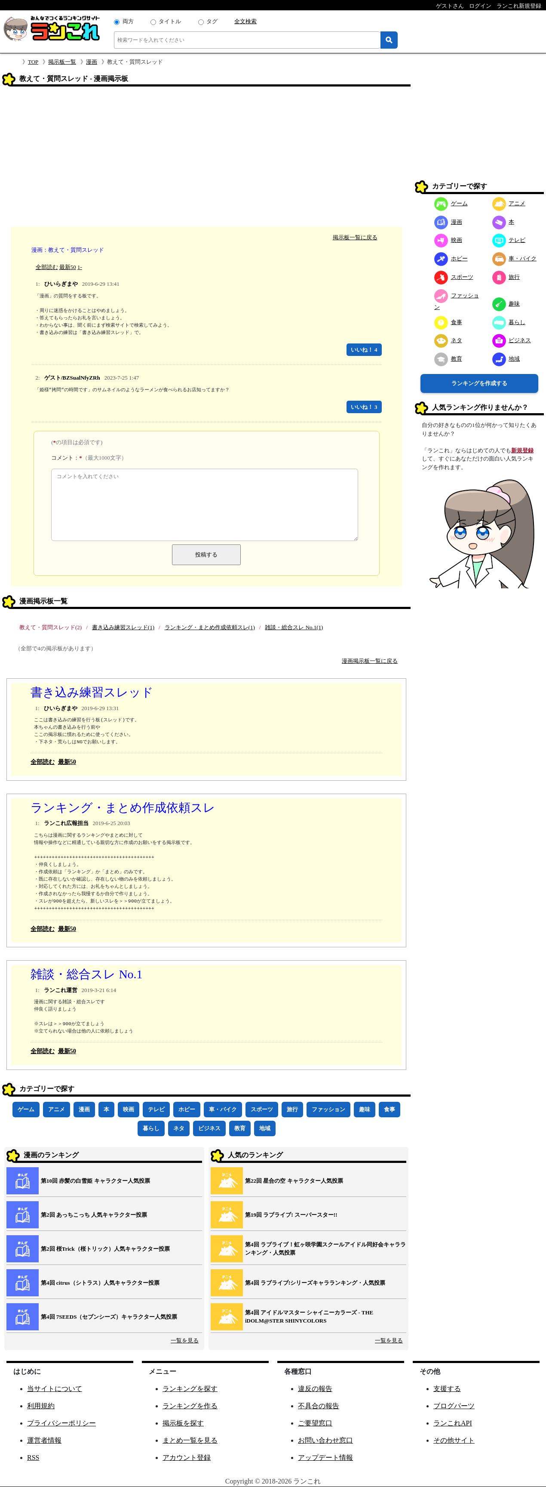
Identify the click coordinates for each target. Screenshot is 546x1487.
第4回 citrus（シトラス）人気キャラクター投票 (100, 1283)
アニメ (56, 1109)
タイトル (170, 21)
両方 (128, 21)
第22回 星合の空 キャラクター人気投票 (294, 1181)
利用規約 (41, 1406)
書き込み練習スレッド (92, 692)
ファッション (328, 1109)
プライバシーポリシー (61, 1423)
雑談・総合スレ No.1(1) (294, 627)
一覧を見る (185, 1340)
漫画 (91, 62)
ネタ (178, 1128)
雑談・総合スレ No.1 (86, 974)
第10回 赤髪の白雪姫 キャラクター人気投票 (95, 1181)
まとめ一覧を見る (190, 1440)
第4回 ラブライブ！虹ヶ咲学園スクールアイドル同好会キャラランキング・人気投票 (325, 1248)
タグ (212, 21)
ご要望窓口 (315, 1423)
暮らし (151, 1128)
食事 (389, 1109)
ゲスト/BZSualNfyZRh (72, 377)
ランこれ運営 (60, 990)
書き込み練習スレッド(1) (123, 627)
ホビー (186, 1109)
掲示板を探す (183, 1423)
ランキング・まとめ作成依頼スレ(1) (210, 627)
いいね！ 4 (364, 349)
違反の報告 (315, 1388)
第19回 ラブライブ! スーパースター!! (291, 1215)
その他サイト (454, 1440)
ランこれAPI (452, 1423)
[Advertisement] (206, 158)
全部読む (47, 267)
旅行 (292, 1109)
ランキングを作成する (479, 383)
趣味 (364, 1109)
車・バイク (223, 1109)
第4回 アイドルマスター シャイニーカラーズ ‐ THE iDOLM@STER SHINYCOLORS (309, 1316)
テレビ (156, 1109)
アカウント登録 (187, 1457)
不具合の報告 (318, 1406)
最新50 (67, 267)
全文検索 (245, 21)
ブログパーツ (454, 1406)
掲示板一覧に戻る (355, 237)
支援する (447, 1388)
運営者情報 (44, 1440)
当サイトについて (54, 1388)
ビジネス (209, 1128)
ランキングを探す (190, 1388)
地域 (264, 1128)
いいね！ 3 (364, 407)
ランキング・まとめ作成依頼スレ (123, 807)
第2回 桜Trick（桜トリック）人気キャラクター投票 (105, 1249)
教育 (239, 1128)
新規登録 (522, 450)
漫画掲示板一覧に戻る (370, 661)
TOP (33, 62)
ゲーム (26, 1109)
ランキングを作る (190, 1406)
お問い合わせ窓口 (325, 1440)
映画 (128, 1109)
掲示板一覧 (62, 62)
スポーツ (262, 1109)
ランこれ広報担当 (66, 823)
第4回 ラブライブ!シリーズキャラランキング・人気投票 (315, 1283)
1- (79, 267)
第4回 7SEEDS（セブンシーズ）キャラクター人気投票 (109, 1317)
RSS (33, 1457)
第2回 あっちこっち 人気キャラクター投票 (94, 1215)
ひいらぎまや (61, 284)
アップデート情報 (325, 1457)
